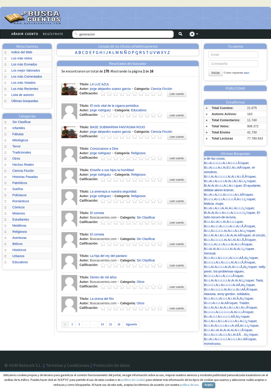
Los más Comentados (26, 76)
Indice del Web (21, 52)
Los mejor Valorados (25, 70)
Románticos (20, 201)
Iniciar (215, 73)
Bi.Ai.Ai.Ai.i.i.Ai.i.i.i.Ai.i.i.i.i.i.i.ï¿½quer (229, 212)
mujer (219, 203)
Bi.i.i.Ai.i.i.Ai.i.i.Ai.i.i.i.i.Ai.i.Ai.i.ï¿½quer (230, 321)
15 (110, 324)
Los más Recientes (24, 89)
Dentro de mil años (103, 277)
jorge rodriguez (100, 110)
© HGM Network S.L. (23, 365)
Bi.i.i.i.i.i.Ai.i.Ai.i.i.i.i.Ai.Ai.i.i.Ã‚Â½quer (229, 262)
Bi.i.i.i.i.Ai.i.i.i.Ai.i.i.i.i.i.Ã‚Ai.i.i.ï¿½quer (229, 199)
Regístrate (53, 34)
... (86, 324)
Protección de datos (111, 365)
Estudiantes (20, 219)
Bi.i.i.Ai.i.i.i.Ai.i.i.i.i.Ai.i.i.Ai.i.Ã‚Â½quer (229, 226)
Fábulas (18, 134)
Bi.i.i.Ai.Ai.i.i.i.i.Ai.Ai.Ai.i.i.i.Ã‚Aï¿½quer (230, 267)
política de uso (189, 385)
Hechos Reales (23, 164)
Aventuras (19, 238)
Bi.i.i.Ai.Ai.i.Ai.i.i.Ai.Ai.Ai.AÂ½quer (227, 235)
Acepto (208, 385)
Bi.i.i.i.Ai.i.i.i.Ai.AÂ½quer (221, 303)
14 (102, 324)
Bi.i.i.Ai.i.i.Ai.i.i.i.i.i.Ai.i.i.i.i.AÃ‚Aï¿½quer (231, 258)
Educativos (20, 262)
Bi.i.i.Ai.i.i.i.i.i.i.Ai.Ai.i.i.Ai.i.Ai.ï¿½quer (229, 231)
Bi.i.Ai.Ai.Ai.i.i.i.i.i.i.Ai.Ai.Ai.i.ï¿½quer (229, 249)
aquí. (247, 72)
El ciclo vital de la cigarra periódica (114, 105)
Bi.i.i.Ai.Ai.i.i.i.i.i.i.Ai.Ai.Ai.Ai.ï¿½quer (229, 280)
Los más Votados (23, 82)
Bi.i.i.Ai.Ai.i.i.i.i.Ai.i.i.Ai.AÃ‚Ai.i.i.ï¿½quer (231, 325)
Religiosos (19, 231)
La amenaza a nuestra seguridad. (113, 191)
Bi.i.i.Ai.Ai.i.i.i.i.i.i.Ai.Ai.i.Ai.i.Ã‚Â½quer (230, 176)
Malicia (209, 203)
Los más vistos (21, 58)
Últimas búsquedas (24, 101)
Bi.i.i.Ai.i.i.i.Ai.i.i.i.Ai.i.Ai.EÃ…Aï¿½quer (231, 334)
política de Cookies (133, 380)
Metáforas (19, 225)
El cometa (97, 213)
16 (118, 324)
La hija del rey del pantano (108, 256)
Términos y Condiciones (67, 365)
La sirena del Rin (102, 298)
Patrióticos (19, 183)
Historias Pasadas (25, 177)
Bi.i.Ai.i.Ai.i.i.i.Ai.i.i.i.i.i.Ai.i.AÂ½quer (228, 194)
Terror (16, 146)
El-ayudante (251, 185)
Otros (16, 158)
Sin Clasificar (21, 122)
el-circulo (258, 235)
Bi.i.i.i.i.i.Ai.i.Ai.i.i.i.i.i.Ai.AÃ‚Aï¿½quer (229, 285)
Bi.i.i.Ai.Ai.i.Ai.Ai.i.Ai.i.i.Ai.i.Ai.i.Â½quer (230, 307)
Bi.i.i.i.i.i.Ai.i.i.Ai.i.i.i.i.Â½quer (223, 276)
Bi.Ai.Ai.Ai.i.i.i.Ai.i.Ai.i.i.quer (223, 185)
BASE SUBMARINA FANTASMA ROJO (117, 127)
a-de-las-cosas (214, 158)
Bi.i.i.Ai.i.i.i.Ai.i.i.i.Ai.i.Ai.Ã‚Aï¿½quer (228, 298)
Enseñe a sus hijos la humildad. (112, 170)
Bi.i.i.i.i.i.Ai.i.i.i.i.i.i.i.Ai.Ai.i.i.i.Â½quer (228, 312)
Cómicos (18, 207)
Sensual (209, 253)
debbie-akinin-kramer (219, 190)
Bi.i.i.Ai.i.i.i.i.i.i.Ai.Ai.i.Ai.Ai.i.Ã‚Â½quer (230, 240)
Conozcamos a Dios (104, 148)
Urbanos (18, 256)
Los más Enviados (24, 64)
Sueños (17, 189)
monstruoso (212, 343)
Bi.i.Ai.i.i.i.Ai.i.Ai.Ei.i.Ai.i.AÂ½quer (227, 167)
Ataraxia (209, 294)
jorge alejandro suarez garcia (110, 89)
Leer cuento (177, 94)
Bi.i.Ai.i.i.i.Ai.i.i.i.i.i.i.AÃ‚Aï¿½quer (227, 316)
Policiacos (19, 195)
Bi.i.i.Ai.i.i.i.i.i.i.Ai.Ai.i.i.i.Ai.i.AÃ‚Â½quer (230, 289)
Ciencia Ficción (23, 170)
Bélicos (17, 244)
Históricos (19, 250)
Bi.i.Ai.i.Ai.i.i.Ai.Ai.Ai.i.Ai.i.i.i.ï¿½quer (229, 208)
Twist (259, 280)
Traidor (244, 303)
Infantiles (18, 128)
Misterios (18, 213)
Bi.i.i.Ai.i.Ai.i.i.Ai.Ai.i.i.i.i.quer (223, 222)
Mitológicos (20, 140)
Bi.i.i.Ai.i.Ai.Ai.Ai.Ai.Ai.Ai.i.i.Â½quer (228, 330)
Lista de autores (22, 95)
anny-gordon (226, 294)
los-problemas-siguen (228, 271)
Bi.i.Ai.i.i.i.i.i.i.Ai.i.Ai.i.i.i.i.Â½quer (226, 163)
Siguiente (131, 324)
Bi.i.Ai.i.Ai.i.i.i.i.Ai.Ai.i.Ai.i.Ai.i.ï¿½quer (230, 181)
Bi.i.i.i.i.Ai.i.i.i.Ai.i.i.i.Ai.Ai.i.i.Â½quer (228, 244)
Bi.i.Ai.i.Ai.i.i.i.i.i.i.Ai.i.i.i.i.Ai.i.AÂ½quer (230, 339)
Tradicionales (21, 152)
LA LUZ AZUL (100, 84)
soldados (243, 294)
